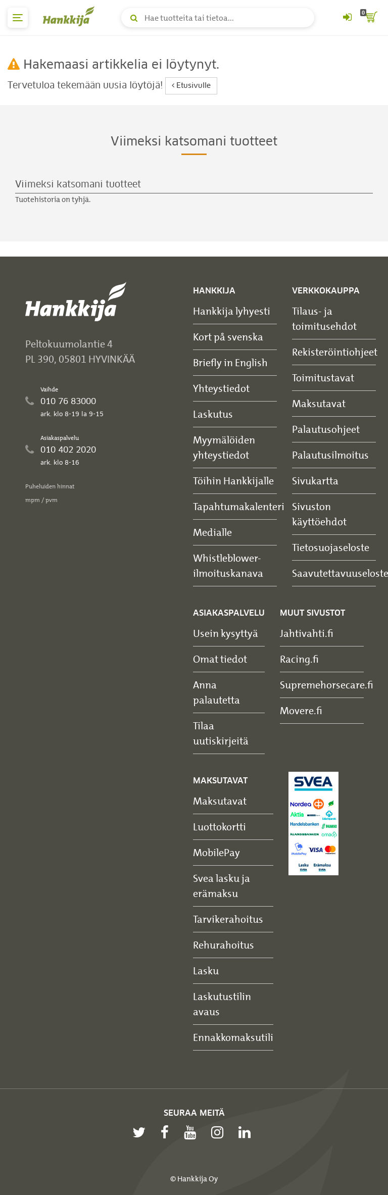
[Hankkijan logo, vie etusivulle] (71, 16)
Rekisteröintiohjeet (334, 352)
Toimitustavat (323, 377)
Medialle (212, 532)
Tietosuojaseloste (330, 547)
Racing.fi (299, 659)
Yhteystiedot (221, 388)
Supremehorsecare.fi (326, 684)
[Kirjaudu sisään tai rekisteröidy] (347, 18)
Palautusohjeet (326, 429)
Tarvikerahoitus (228, 919)
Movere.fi (301, 710)
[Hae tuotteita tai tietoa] (217, 17)
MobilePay (216, 852)
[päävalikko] (18, 18)
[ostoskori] (370, 18)
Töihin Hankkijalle (233, 480)
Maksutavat (319, 403)
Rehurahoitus (223, 945)
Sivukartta (315, 480)
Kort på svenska (228, 336)
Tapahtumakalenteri (238, 506)
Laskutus (213, 414)
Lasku (206, 970)
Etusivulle (191, 85)
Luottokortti (219, 826)
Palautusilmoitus (330, 455)
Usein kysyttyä (225, 633)
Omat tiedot (220, 659)
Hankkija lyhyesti (231, 311)
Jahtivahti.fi (306, 633)
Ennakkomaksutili (233, 1037)
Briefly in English (230, 362)
